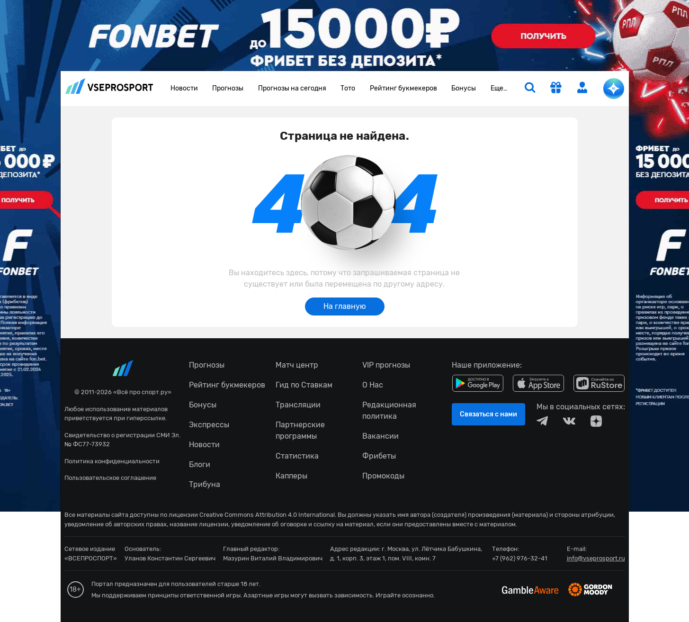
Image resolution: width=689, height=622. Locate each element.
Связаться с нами (488, 414)
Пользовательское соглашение (110, 477)
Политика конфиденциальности (112, 461)
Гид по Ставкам (304, 384)
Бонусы (463, 88)
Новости (184, 88)
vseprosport (109, 86)
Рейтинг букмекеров (403, 88)
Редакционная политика (389, 410)
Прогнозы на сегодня (292, 88)
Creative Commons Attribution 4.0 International (267, 514)
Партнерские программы (300, 430)
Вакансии (380, 436)
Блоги (199, 464)
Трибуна (204, 484)
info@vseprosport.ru (596, 558)
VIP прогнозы (386, 365)
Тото (347, 88)
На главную (344, 306)
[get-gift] (556, 88)
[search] (530, 89)
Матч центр (297, 365)
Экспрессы (209, 424)
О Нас (372, 384)
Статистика (297, 455)
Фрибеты (379, 455)
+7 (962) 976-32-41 (519, 558)
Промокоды (383, 475)
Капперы (291, 475)
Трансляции (298, 404)
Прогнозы (227, 88)
